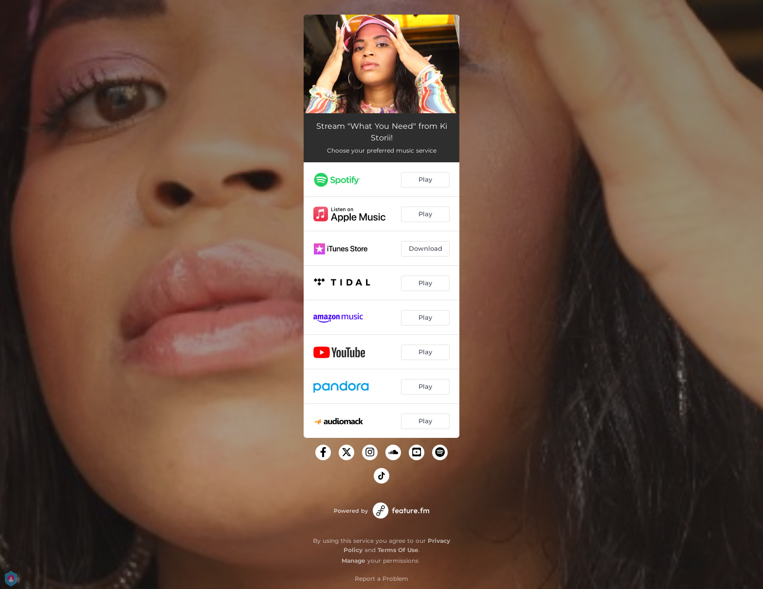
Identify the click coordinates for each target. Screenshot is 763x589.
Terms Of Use (398, 550)
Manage (353, 560)
